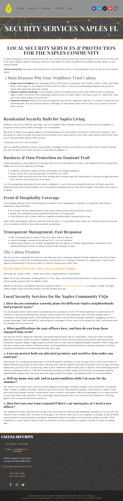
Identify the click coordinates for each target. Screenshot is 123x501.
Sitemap (91, 496)
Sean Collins (95, 498)
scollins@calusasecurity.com (17, 466)
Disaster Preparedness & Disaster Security (66, 496)
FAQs (43, 496)
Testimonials (34, 496)
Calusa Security (44, 498)
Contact (59, 8)
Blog (70, 8)
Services (46, 8)
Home (21, 8)
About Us (33, 8)
